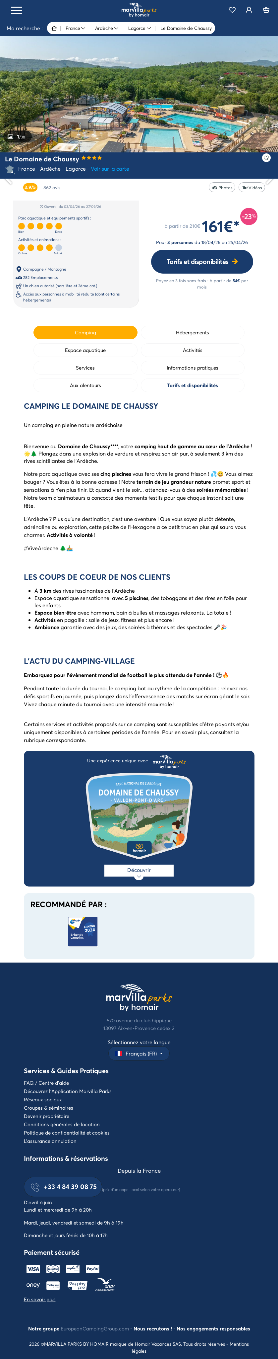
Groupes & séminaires (48, 1107)
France (26, 168)
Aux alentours (85, 385)
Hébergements (192, 332)
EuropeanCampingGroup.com (95, 1328)
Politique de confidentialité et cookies (67, 1132)
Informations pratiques (192, 367)
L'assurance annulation (50, 1141)
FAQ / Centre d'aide (46, 1082)
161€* (221, 225)
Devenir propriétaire (46, 1116)
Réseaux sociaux (43, 1099)
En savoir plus (40, 1299)
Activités (192, 350)
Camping (85, 332)
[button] (139, 1053)
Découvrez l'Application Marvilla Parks (68, 1091)
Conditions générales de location (62, 1124)
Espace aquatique (85, 350)
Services (85, 367)
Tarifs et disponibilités (198, 261)
